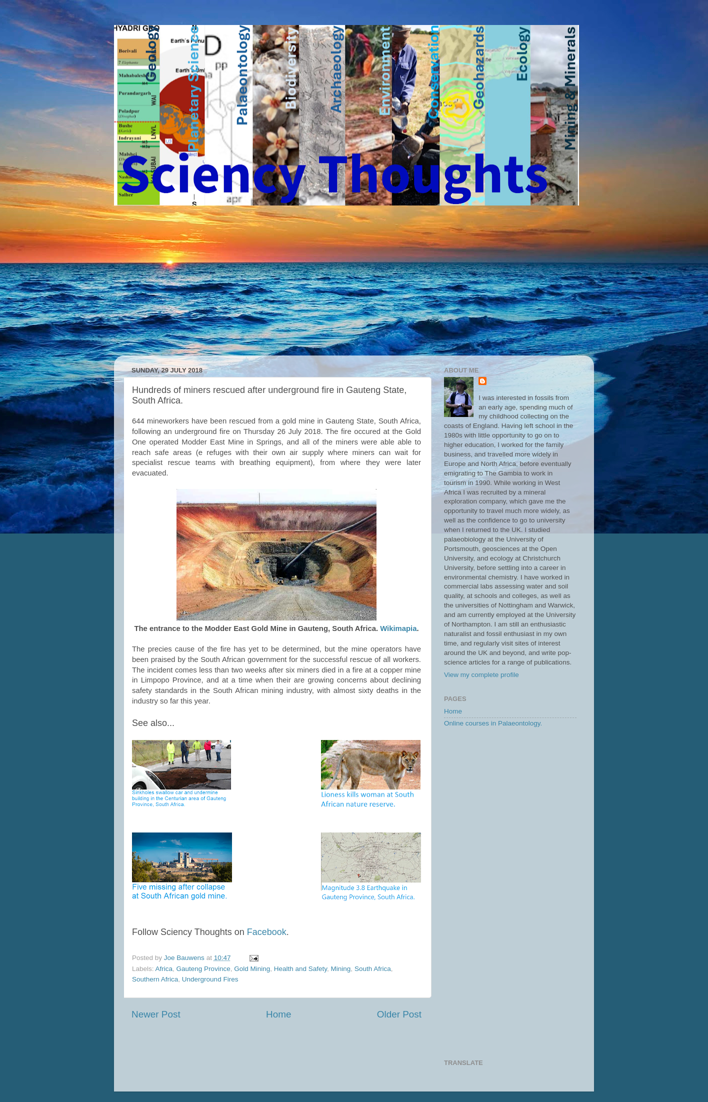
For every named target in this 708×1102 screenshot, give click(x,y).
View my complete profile (481, 674)
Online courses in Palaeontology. (493, 723)
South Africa (372, 968)
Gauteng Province (203, 968)
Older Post (399, 1014)
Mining (341, 968)
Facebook (266, 932)
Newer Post (156, 1014)
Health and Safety (300, 968)
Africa (164, 968)
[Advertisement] (354, 280)
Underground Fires (210, 979)
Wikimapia (398, 628)
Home (278, 1014)
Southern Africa (155, 979)
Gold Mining (252, 968)
